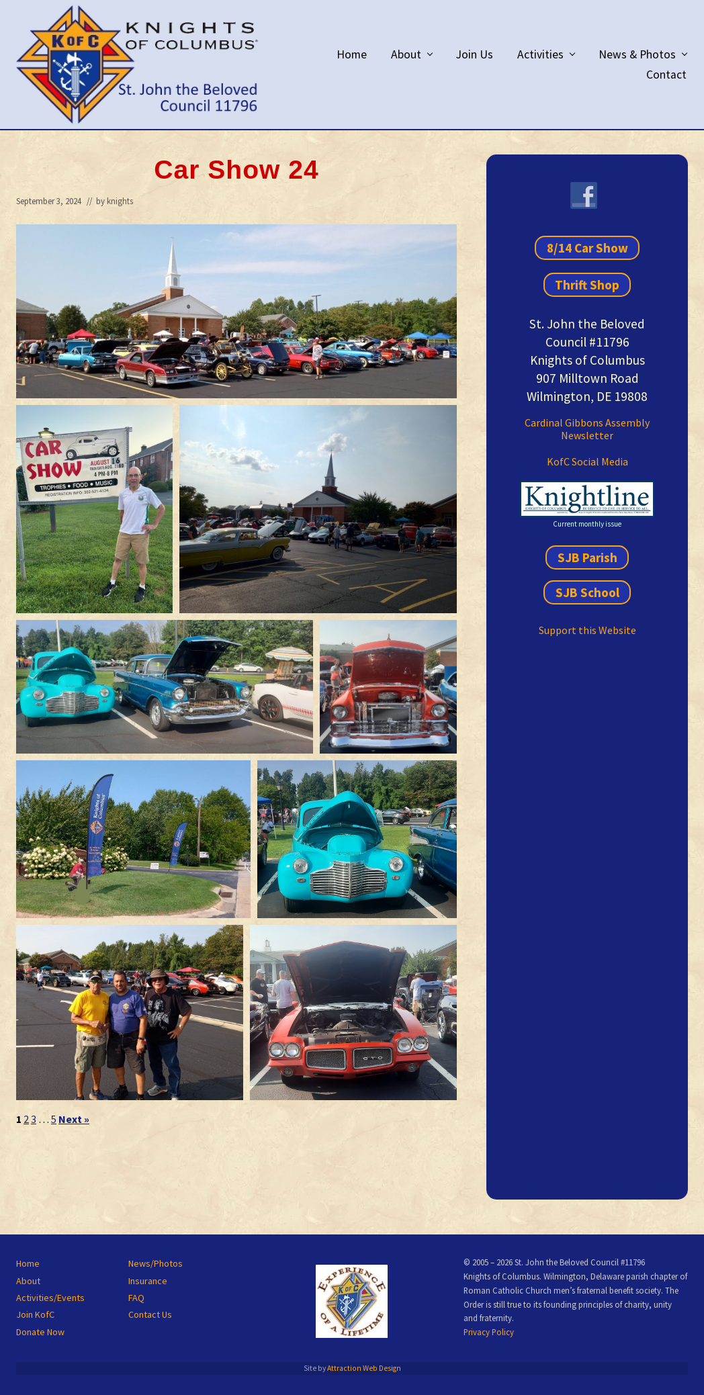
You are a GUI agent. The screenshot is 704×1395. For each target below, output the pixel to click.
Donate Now (40, 1332)
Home (28, 1263)
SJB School (587, 592)
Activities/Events (50, 1298)
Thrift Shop (587, 285)
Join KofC (35, 1314)
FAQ (136, 1298)
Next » (73, 1119)
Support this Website (587, 630)
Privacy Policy (489, 1331)
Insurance (147, 1281)
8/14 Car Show (587, 248)
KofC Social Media (587, 461)
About (28, 1281)
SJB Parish (587, 557)
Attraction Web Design (364, 1368)
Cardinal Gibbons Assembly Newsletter (587, 429)
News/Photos (155, 1263)
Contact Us (150, 1314)
